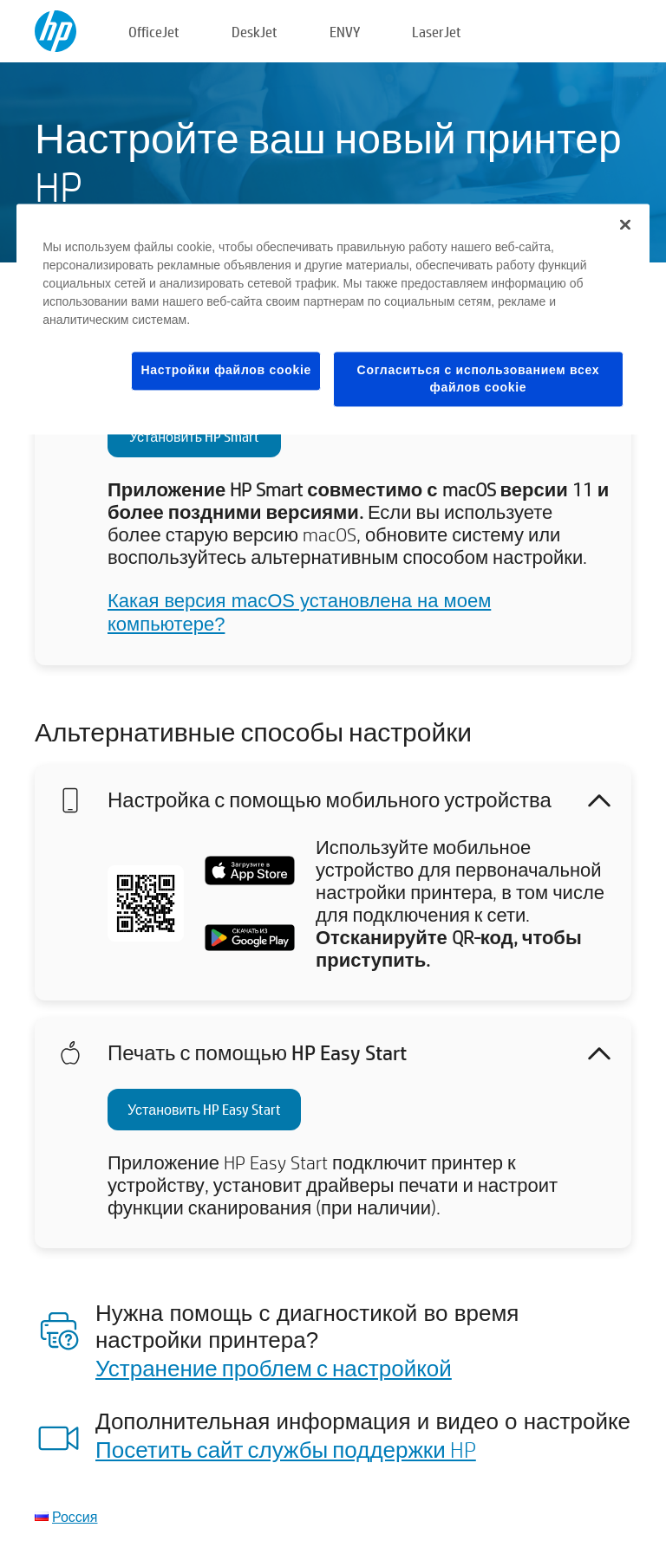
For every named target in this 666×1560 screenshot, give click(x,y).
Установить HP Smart (194, 436)
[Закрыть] (625, 225)
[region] (333, 319)
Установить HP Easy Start (204, 1109)
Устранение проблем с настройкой (273, 1368)
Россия (74, 1516)
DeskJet (255, 32)
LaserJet (436, 32)
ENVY (345, 32)
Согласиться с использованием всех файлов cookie (478, 379)
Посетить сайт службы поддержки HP (285, 1449)
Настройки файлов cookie (225, 371)
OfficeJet (154, 32)
